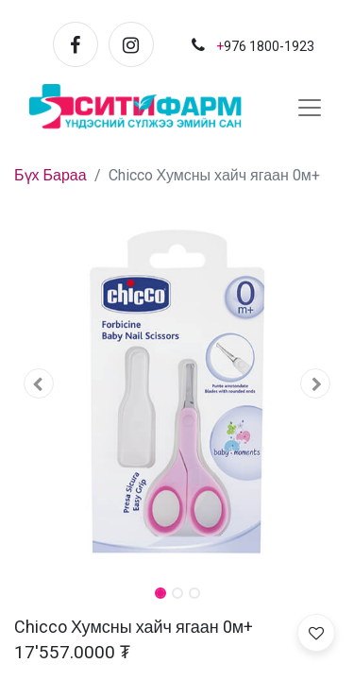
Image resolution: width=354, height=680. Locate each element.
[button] (38, 383)
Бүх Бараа (50, 175)
